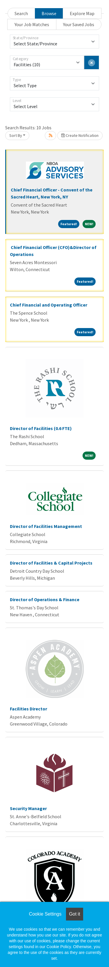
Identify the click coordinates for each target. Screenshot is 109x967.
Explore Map (82, 13)
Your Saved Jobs (78, 24)
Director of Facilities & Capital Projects (51, 563)
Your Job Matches (32, 24)
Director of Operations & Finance (44, 599)
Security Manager (28, 808)
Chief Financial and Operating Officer (48, 305)
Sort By (15, 135)
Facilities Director (28, 709)
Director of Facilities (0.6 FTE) (41, 428)
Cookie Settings (45, 914)
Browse (49, 13)
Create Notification (80, 135)
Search (21, 13)
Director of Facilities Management (46, 526)
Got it (74, 914)
